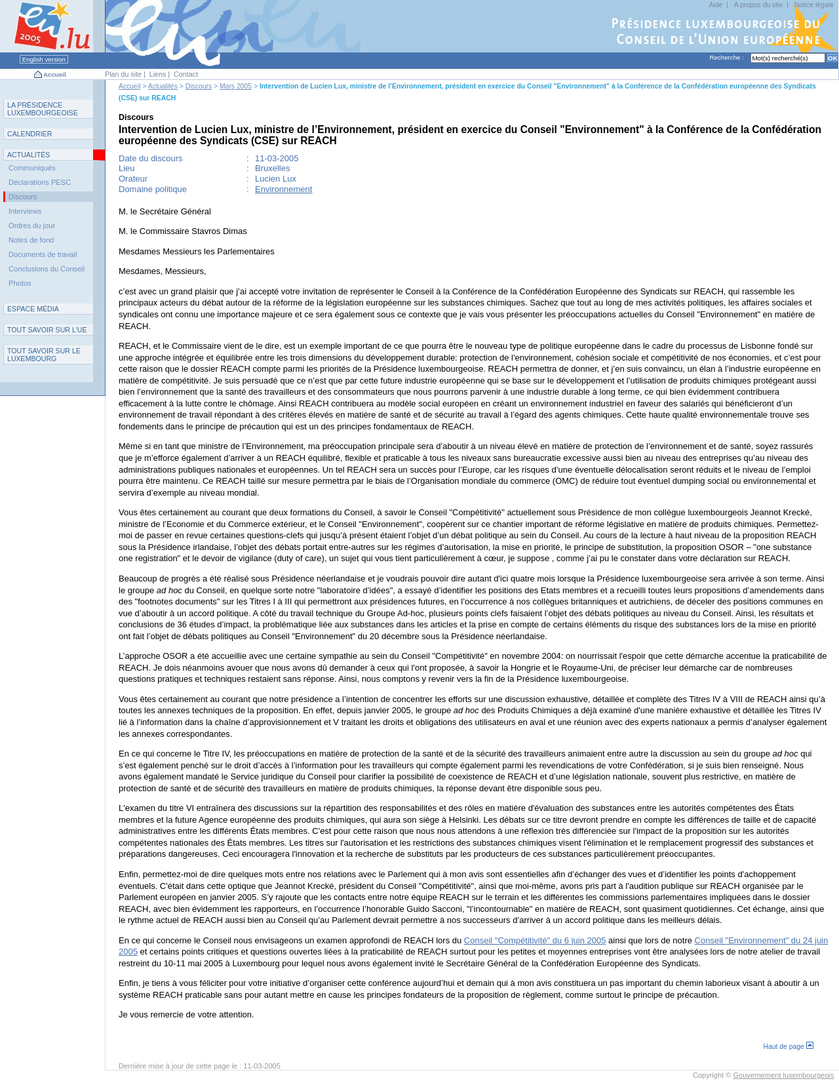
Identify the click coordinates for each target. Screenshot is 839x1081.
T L (44, 355)
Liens (157, 74)
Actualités (163, 86)
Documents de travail (43, 254)
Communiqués (32, 168)
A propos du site (758, 5)
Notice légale (814, 5)
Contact (186, 74)
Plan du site (123, 74)
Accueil (54, 74)
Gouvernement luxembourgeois (783, 1075)
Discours (198, 86)
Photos (20, 283)
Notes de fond (31, 240)
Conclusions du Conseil (47, 269)
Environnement (283, 189)
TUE (47, 330)
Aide (716, 5)
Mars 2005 (236, 86)
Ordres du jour (32, 225)
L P (42, 109)
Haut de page (788, 1046)
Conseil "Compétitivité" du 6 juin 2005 (535, 940)
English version (44, 59)
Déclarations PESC (40, 182)
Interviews (25, 211)
